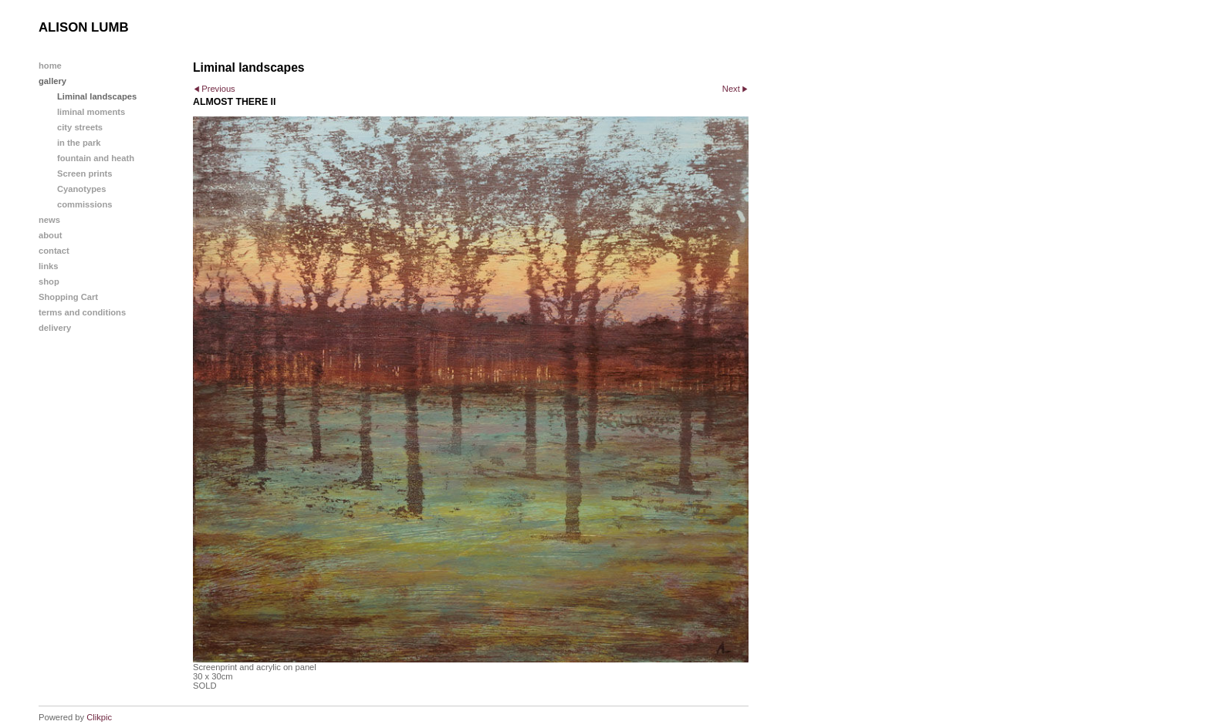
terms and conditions (82, 312)
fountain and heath (95, 158)
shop (49, 281)
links (49, 266)
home (50, 65)
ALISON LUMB (84, 27)
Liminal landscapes (97, 96)
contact (54, 250)
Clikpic (99, 717)
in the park (79, 142)
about (50, 235)
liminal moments (91, 111)
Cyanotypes (81, 189)
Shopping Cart (68, 297)
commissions (85, 204)
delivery (55, 327)
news (49, 219)
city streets (80, 127)
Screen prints (85, 173)
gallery (52, 81)
